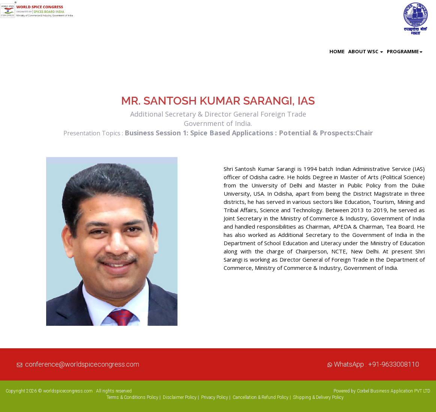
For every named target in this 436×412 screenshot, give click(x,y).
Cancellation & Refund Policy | (262, 397)
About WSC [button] (365, 51)
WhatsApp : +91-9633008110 (376, 364)
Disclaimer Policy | (181, 397)
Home (336, 51)
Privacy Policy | (215, 397)
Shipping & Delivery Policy (318, 397)
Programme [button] (404, 51)
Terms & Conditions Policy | (134, 397)
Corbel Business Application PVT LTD (393, 391)
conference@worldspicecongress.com (82, 364)
